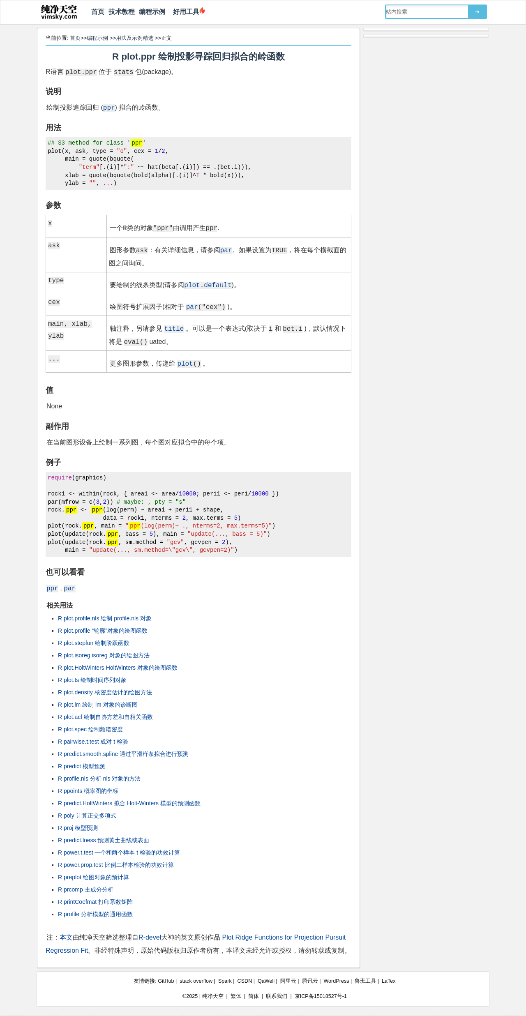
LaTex (389, 981)
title (174, 328)
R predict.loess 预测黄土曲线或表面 (103, 840)
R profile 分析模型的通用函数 (95, 914)
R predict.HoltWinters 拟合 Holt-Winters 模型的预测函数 (129, 803)
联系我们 (276, 996)
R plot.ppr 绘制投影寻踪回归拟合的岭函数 (198, 56)
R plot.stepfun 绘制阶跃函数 (93, 643)
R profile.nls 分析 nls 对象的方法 (99, 778)
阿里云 (288, 981)
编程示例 (152, 11)
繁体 (236, 996)
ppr (109, 107)
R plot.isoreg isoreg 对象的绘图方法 (104, 655)
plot (185, 363)
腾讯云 (310, 981)
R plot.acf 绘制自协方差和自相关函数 (105, 717)
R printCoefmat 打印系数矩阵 (95, 902)
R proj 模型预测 (78, 828)
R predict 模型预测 (82, 766)
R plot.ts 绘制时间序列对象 (92, 680)
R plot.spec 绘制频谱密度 (90, 729)
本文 (66, 937)
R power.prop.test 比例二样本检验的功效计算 (116, 865)
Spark (225, 981)
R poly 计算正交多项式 (87, 815)
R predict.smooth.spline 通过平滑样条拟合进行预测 (123, 754)
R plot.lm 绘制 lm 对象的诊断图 (98, 704)
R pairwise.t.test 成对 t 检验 (93, 741)
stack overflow (196, 981)
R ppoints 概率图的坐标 (88, 791)
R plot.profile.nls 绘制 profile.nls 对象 (105, 618)
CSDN (245, 981)
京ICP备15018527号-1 (321, 996)
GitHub (166, 981)
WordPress (336, 981)
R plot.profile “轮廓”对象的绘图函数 (103, 630)
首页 (97, 11)
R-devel (149, 937)
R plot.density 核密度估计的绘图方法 (105, 692)
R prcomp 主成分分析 (85, 889)
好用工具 (184, 11)
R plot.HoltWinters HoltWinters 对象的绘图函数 (118, 667)
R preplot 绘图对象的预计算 (93, 877)
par (226, 249)
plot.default (207, 284)
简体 (253, 996)
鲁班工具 (365, 981)
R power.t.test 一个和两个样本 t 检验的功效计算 (119, 852)
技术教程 (121, 11)
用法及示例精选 (134, 38)
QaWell (266, 981)
